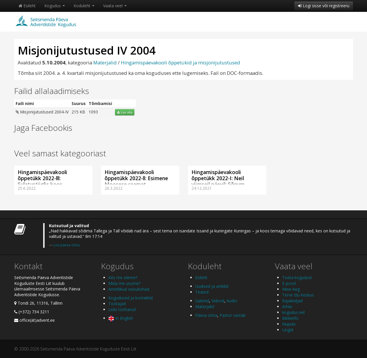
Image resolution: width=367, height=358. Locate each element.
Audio (232, 300)
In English (120, 318)
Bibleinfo (290, 318)
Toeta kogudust (297, 277)
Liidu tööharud (122, 309)
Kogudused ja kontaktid (130, 298)
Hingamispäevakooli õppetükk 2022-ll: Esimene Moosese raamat (136, 178)
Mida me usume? (124, 283)
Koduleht (84, 5)
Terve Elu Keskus (298, 295)
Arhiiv (287, 306)
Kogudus (54, 5)
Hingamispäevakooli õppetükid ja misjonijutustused (180, 62)
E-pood (289, 283)
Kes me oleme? (122, 277)
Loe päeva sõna (66, 245)
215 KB (78, 112)
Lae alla (124, 112)
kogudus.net (293, 312)
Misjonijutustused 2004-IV (42, 112)
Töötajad (117, 303)
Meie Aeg (291, 289)
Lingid (287, 329)
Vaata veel (115, 5)
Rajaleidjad (292, 300)
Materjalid (105, 62)
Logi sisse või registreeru (323, 5)
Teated (202, 292)
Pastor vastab (233, 315)
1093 (93, 112)
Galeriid (202, 300)
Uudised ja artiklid (211, 286)
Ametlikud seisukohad (128, 289)
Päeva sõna (206, 315)
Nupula (288, 324)
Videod (217, 300)
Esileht (27, 5)
